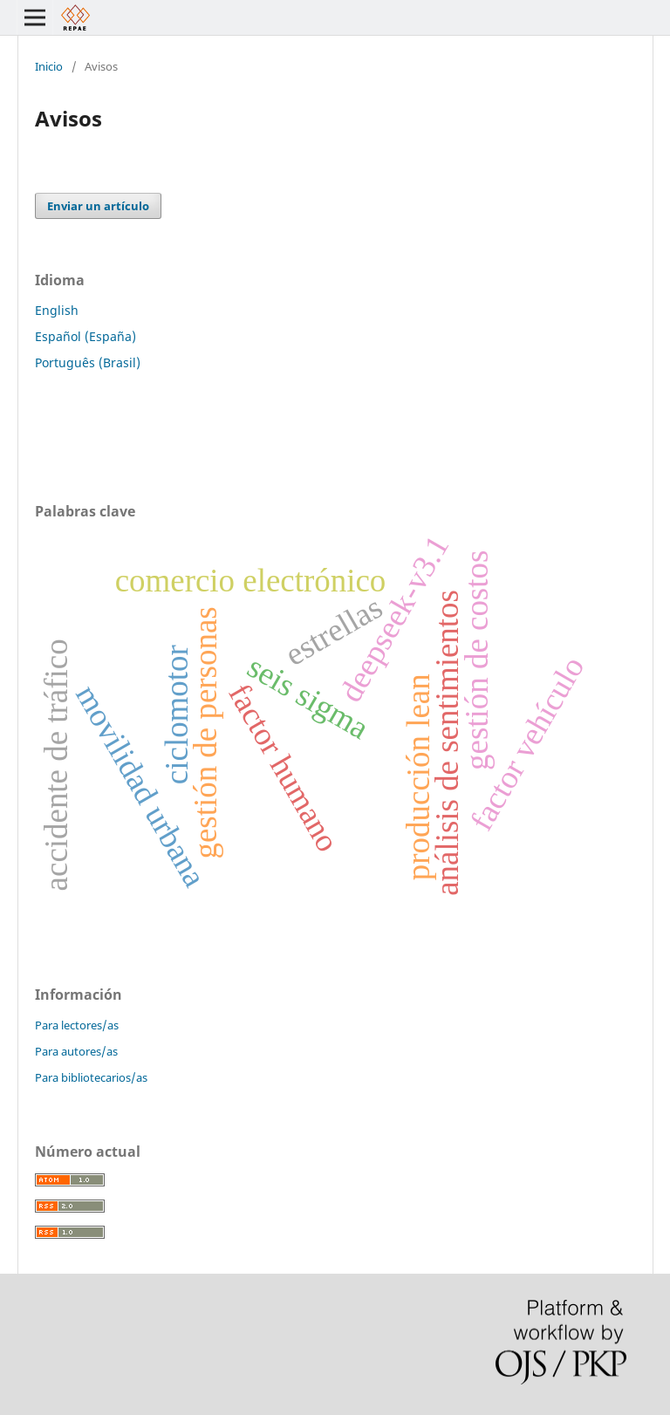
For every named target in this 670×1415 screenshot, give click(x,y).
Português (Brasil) (87, 362)
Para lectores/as (77, 1025)
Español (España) (85, 336)
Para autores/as (76, 1051)
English (57, 310)
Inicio (49, 66)
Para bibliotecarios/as (91, 1077)
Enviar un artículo (98, 206)
